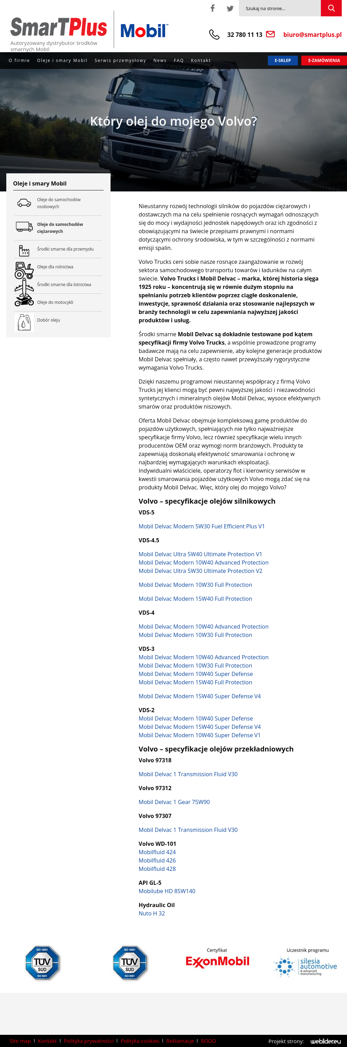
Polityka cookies (140, 1040)
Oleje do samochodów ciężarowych (70, 228)
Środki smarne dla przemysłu (70, 249)
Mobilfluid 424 (157, 852)
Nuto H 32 (151, 913)
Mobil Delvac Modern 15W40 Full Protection (195, 599)
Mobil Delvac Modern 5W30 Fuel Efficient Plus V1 (201, 526)
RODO (208, 1040)
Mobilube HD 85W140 (166, 891)
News (160, 60)
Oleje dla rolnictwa (70, 267)
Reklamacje (180, 1040)
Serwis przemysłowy (120, 60)
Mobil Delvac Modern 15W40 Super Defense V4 (199, 696)
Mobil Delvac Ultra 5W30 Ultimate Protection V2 (200, 571)
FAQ (179, 60)
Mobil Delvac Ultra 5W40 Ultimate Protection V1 (200, 554)
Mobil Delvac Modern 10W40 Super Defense (195, 674)
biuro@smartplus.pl (313, 35)
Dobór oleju (48, 320)
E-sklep (283, 60)
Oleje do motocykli (70, 302)
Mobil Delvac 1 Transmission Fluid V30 (187, 774)
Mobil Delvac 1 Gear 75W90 (174, 802)
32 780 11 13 (245, 35)
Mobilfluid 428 (157, 869)
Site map (20, 1040)
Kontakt (201, 60)
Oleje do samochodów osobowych (70, 203)
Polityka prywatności (89, 1040)
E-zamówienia (324, 60)
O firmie (19, 60)
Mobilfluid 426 (157, 860)
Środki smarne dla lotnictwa (70, 284)
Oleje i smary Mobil (62, 60)
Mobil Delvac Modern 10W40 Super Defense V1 (199, 735)
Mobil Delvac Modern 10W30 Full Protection (195, 585)
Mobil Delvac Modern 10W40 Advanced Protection (203, 562)
